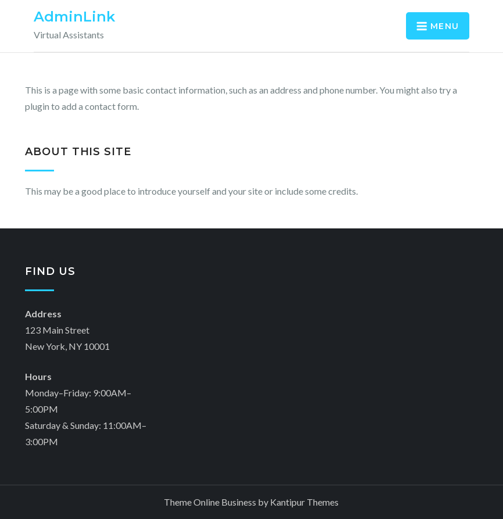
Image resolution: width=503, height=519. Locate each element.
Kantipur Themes (304, 501)
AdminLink (74, 16)
